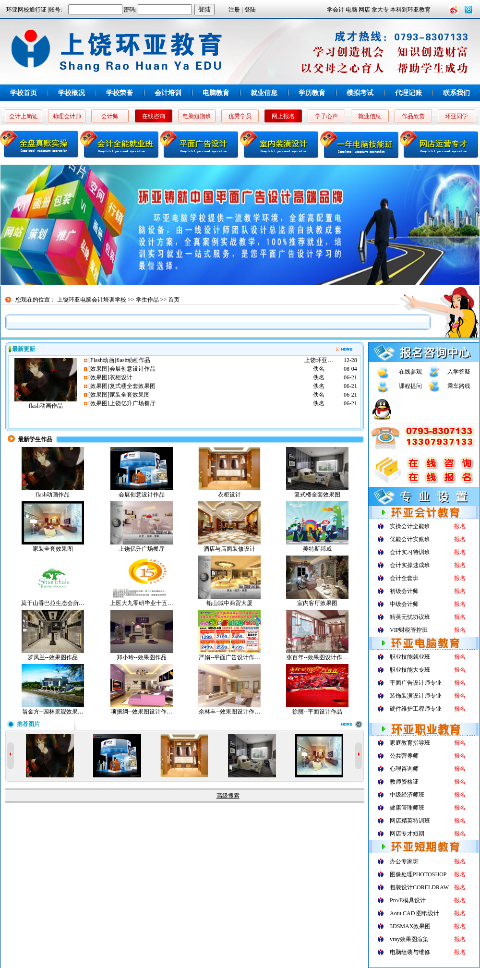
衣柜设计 (120, 377)
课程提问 (410, 386)
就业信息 (264, 93)
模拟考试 (360, 93)
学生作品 (147, 299)
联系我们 (456, 93)
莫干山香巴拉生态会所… (52, 603)
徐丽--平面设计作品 (317, 711)
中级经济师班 (407, 794)
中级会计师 (404, 604)
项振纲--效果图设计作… (141, 711)
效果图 (99, 368)
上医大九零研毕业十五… (141, 603)
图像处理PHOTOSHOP (418, 874)
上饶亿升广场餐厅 (132, 403)
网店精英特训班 (410, 820)
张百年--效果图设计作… (317, 657)
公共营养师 (404, 755)
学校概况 (71, 93)
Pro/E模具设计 (408, 900)
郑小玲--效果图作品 (142, 657)
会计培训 (168, 93)
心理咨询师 (404, 768)
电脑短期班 (196, 116)
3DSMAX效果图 (410, 926)
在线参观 (410, 371)
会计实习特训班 (410, 552)
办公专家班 (404, 861)
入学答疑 (458, 371)
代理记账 (408, 93)
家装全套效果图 (129, 394)
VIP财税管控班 (409, 630)
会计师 (110, 116)
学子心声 (326, 116)
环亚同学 (456, 116)
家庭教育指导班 (410, 742)
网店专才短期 (407, 833)
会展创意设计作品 (132, 368)
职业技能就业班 (410, 656)
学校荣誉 (119, 93)
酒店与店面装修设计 (229, 548)
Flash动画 (102, 360)
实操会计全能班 (410, 526)
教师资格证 (404, 781)
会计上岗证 (23, 116)
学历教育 (312, 93)
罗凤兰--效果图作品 (53, 657)
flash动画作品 (45, 405)
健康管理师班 (407, 807)
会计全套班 (404, 578)
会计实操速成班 (410, 565)
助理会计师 (66, 116)
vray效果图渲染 (409, 939)
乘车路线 (458, 386)
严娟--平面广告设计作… (229, 657)
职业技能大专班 (410, 669)
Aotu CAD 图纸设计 (414, 913)
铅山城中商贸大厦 (229, 603)
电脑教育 (216, 93)
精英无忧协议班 (410, 617)
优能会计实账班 (410, 539)
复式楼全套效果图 (132, 386)
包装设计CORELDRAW (419, 887)
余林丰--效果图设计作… (229, 711)
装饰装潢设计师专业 (416, 695)
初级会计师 (404, 591)
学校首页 (23, 93)
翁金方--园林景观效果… (53, 711)
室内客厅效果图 (317, 603)
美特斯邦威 (317, 548)
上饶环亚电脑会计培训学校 (91, 299)
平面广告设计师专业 (416, 682)
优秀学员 (240, 116)
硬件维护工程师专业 (416, 708)
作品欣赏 (413, 116)
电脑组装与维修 (410, 952)
